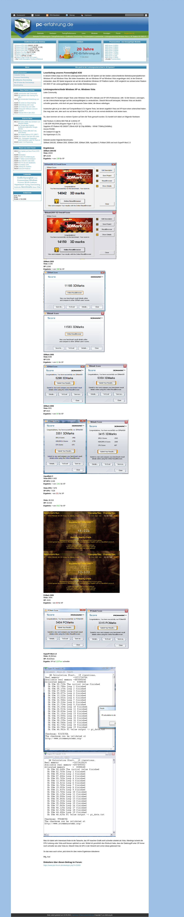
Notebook (40, 59)
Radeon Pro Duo (21, 52)
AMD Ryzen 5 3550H (111, 50)
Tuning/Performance (69, 33)
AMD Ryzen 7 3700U (111, 52)
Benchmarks (26, 187)
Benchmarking (18, 85)
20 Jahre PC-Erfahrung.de (26, 157)
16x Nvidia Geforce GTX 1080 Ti (28, 134)
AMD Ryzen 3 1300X (111, 57)
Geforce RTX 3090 (22, 45)
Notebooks (17, 187)
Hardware (52, 33)
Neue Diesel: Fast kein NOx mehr (28, 136)
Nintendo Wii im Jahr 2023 (26, 113)
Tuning (27, 185)
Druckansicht (19, 15)
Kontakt (35, 15)
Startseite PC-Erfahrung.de (41, 36)
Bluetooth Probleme (24, 168)
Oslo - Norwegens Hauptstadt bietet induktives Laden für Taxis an (29, 139)
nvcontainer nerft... (24, 165)
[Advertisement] (80, 6)
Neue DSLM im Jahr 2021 (26, 161)
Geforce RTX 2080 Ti (22, 50)
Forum (118, 33)
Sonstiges (106, 33)
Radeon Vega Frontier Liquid (25, 54)
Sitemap (70, 15)
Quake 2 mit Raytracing (25, 142)
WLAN (27, 182)
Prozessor (21, 182)
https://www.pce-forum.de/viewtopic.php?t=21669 (61, 865)
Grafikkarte (33, 182)
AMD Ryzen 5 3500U (111, 49)
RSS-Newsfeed (52, 15)
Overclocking (35, 185)
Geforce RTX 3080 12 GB (24, 47)
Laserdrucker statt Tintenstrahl (27, 93)
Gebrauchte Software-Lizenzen (28, 109)
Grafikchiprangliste (25, 178)
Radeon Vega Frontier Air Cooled (26, 57)
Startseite (40, 33)
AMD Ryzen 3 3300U (111, 47)
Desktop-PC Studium (24, 166)
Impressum (86, 15)
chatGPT (21, 111)
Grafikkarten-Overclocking (74, 36)
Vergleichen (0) (129, 33)
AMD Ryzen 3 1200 (111, 55)
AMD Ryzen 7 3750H (111, 54)
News (34, 187)
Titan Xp (18, 55)
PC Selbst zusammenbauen (27, 159)
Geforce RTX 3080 (22, 49)
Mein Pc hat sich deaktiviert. (27, 163)
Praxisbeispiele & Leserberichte (93, 36)
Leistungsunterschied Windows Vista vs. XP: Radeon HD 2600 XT (125, 36)
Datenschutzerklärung (87, 915)
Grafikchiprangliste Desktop (27, 59)
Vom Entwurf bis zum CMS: (26, 107)
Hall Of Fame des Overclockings (24, 82)
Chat (38, 187)
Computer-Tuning (19, 75)
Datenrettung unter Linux (26, 105)
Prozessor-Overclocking (21, 77)
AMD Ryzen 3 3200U (111, 45)
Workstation (22, 155)
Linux (83, 33)
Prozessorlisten (116, 59)
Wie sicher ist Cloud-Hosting (27, 103)
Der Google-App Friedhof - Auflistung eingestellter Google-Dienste (28, 127)
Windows (94, 33)
